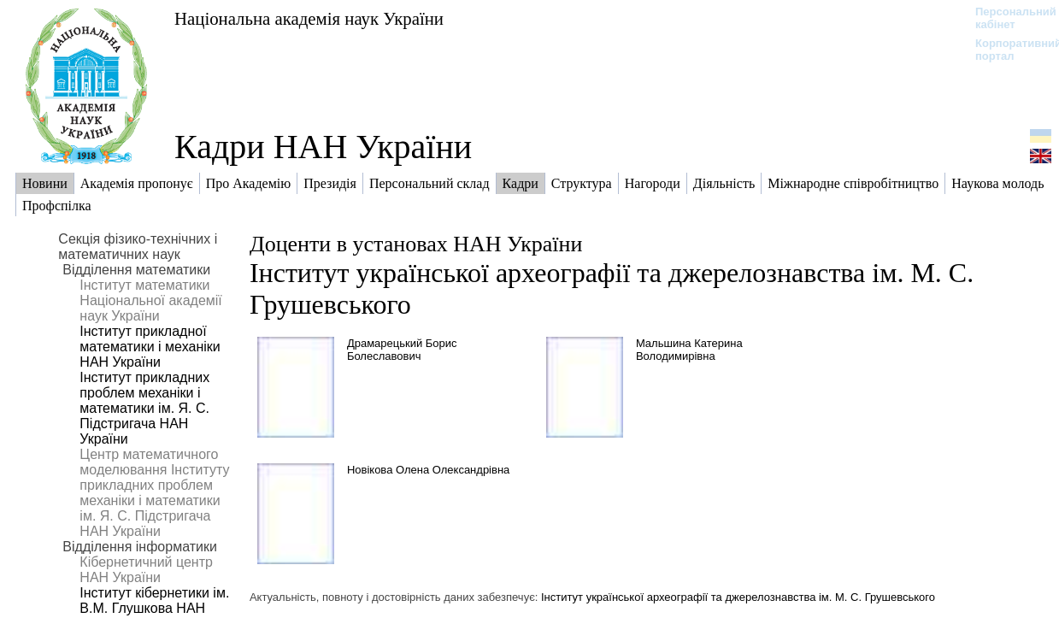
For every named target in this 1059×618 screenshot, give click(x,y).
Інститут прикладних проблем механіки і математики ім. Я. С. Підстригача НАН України (144, 408)
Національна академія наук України (309, 18)
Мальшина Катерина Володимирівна (689, 349)
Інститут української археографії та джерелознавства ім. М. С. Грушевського (738, 597)
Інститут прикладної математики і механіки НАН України (149, 346)
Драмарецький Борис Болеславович (402, 349)
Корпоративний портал (1007, 49)
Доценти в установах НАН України (416, 244)
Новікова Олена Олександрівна (428, 469)
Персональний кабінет (1007, 18)
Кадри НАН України (323, 146)
